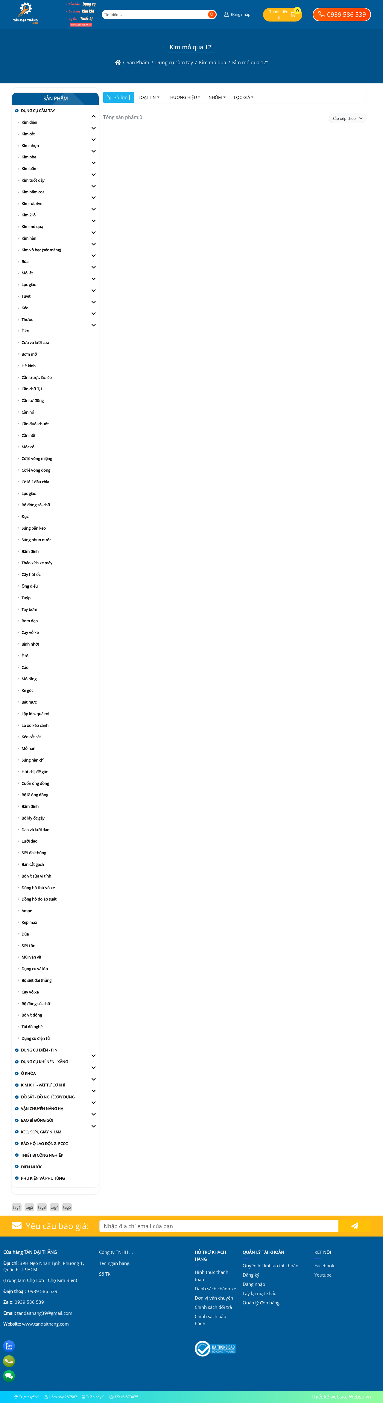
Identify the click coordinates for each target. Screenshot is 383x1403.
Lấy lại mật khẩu (259, 1293)
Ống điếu (30, 586)
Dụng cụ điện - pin (39, 1050)
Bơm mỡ (29, 354)
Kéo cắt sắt (31, 736)
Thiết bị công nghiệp (42, 1155)
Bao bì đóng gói (37, 1120)
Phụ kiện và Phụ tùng (43, 1178)
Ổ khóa (28, 1073)
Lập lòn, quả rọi (35, 713)
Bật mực (29, 702)
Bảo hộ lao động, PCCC (44, 1143)
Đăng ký (251, 1275)
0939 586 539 (342, 14)
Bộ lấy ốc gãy (33, 818)
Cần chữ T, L (32, 389)
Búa (25, 261)
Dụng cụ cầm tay (38, 110)
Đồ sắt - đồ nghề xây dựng (48, 1097)
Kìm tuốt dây (33, 180)
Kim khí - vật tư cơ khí (43, 1085)
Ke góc (27, 690)
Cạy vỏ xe (30, 632)
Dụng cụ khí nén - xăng (44, 1061)
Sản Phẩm (55, 98)
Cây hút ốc (31, 574)
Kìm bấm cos (33, 192)
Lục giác (29, 284)
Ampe (27, 910)
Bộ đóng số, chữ (36, 505)
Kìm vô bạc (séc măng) (41, 250)
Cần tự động (33, 400)
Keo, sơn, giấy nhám (41, 1132)
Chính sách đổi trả (213, 1307)
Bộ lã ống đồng (35, 794)
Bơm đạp (30, 620)
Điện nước (31, 1167)
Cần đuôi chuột (35, 424)
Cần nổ (28, 412)
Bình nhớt (30, 644)
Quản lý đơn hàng (261, 1303)
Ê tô (25, 655)
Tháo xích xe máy (37, 563)
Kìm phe (29, 157)
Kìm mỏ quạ (32, 226)
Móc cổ (28, 447)
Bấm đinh (30, 551)
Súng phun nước (36, 539)
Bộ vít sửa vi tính (36, 876)
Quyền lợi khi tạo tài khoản (270, 1265)
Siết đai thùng (34, 852)
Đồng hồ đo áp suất (39, 899)
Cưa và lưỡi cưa (35, 342)
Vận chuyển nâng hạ (42, 1108)
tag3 (42, 1207)
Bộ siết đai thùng (36, 980)
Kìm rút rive (32, 203)
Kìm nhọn (30, 145)
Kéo (25, 308)
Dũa (25, 934)
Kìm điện (29, 122)
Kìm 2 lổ (29, 215)
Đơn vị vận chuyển (214, 1298)
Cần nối (28, 435)
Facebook (324, 1265)
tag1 (17, 1207)
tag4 (54, 1207)
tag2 (29, 1207)
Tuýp (26, 597)
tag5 (67, 1207)
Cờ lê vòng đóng (36, 470)
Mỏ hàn (28, 748)
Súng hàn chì (33, 760)
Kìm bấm (29, 168)
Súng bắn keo (34, 528)
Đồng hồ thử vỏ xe (38, 887)
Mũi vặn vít (31, 957)
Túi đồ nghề (32, 1026)
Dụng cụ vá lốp (35, 968)
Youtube (323, 1275)
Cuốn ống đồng (35, 783)
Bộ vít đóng (32, 1015)
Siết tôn (28, 945)
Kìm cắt (28, 134)
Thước (27, 319)
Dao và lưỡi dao (35, 829)
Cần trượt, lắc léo (37, 377)
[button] (236, 14)
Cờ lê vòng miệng (37, 458)
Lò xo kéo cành (35, 725)
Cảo (25, 667)
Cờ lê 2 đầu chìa (35, 482)
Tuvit (26, 296)
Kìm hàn (29, 238)
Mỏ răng (29, 678)
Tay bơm (29, 609)
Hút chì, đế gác (35, 771)
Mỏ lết (27, 273)
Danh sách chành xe (215, 1289)
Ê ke (25, 331)
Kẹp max (29, 922)
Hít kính (29, 366)
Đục (25, 516)
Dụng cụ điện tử (36, 1038)
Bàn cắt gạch (33, 864)
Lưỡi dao (29, 841)
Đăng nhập (254, 1284)
